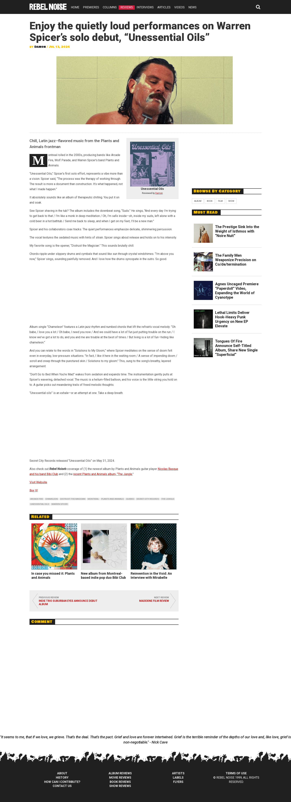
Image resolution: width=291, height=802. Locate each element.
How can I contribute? (62, 782)
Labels (178, 777)
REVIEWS (126, 7)
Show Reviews (120, 786)
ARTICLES (164, 7)
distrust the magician (72, 499)
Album (197, 201)
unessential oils (39, 504)
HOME (75, 7)
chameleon (51, 499)
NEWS (192, 7)
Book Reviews (120, 782)
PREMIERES (91, 7)
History (62, 777)
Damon (40, 47)
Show (231, 201)
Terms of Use (236, 773)
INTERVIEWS (145, 7)
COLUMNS (110, 7)
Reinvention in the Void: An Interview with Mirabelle (151, 575)
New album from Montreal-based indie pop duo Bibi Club (103, 575)
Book (209, 201)
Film (220, 201)
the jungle (167, 499)
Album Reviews (120, 773)
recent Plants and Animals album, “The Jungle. (103, 474)
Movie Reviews (120, 777)
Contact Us (62, 786)
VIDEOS (179, 7)
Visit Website (38, 482)
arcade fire (36, 499)
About (62, 773)
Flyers (178, 782)
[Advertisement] (227, 158)
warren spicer (60, 504)
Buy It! (34, 490)
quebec (130, 499)
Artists (178, 773)
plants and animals (112, 499)
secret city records (148, 499)
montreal (93, 499)
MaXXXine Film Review (154, 600)
